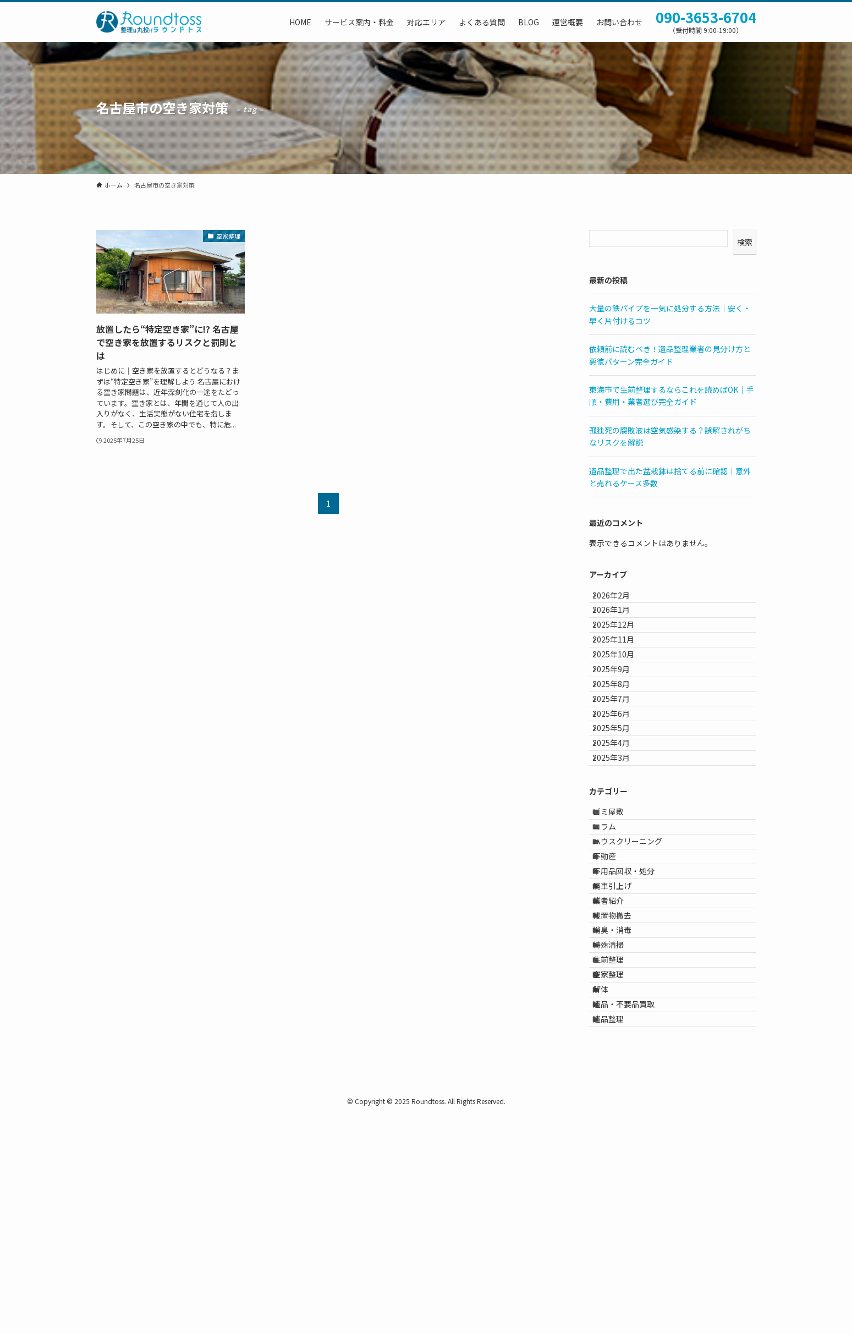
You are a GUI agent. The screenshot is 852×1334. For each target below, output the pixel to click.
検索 (744, 242)
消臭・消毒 (621, 1095)
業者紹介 (617, 1050)
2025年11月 (621, 667)
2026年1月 (619, 622)
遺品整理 (617, 1233)
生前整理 (617, 1141)
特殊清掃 (617, 1118)
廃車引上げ (621, 1027)
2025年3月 (619, 850)
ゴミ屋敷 (617, 912)
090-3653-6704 (706, 17)
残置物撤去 (621, 1073)
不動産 (613, 981)
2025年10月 (621, 690)
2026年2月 (619, 599)
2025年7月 (619, 759)
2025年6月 (619, 782)
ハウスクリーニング (637, 958)
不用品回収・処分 (633, 1004)
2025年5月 (619, 804)
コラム (613, 935)
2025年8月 (619, 736)
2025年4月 (619, 827)
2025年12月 (621, 644)
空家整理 (617, 1164)
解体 (610, 1187)
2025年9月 (619, 713)
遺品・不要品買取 (633, 1210)
